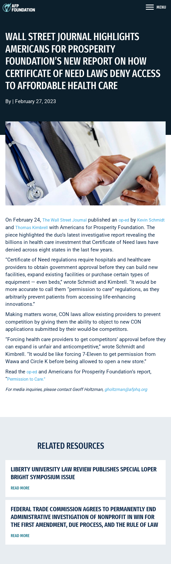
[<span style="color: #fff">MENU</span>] (156, 7)
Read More (20, 488)
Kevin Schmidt (151, 220)
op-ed (124, 220)
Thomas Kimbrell (31, 227)
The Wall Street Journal (64, 220)
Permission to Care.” (26, 379)
